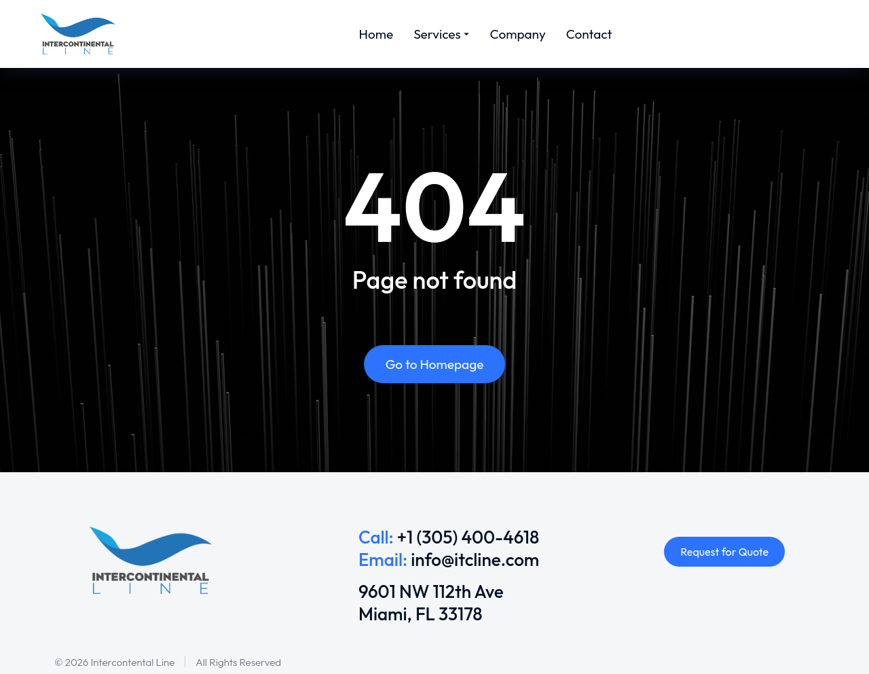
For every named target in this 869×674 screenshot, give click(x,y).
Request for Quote (724, 551)
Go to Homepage (435, 364)
